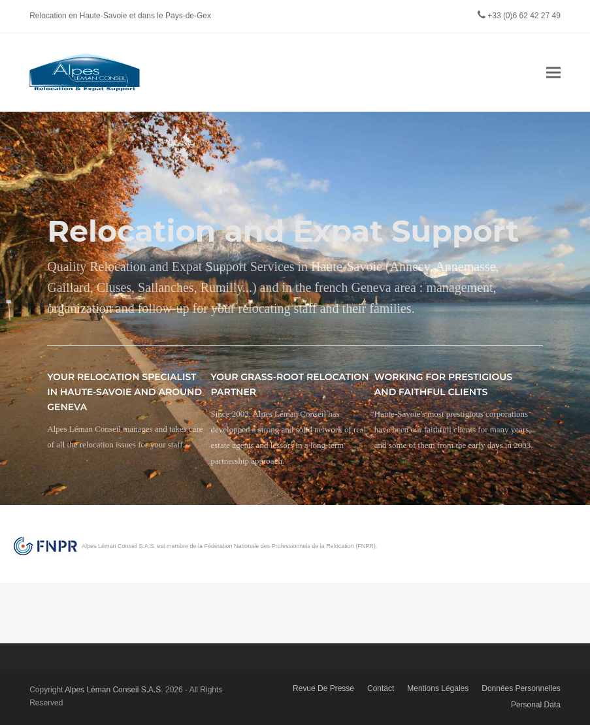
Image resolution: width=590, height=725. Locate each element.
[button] (553, 72)
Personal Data (536, 704)
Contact (380, 688)
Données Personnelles (521, 688)
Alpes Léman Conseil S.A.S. (114, 689)
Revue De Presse (323, 688)
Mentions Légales (437, 688)
